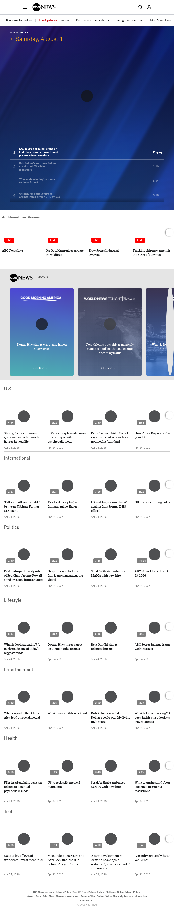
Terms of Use (88, 896)
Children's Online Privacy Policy (123, 892)
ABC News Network (43, 892)
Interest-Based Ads (36, 896)
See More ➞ (42, 368)
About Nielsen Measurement (64, 896)
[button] (25, 7)
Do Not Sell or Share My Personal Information (122, 896)
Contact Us (86, 900)
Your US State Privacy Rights (88, 892)
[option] (21, 20)
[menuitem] (18, 20)
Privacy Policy (63, 892)
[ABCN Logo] (44, 7)
